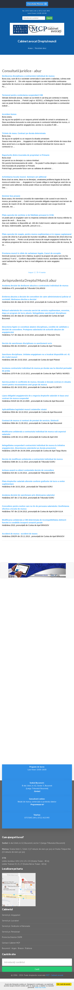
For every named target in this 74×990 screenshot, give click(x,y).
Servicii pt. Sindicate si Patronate (16, 926)
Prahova (28, 948)
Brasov (21, 948)
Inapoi (30, 272)
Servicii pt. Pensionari (11, 931)
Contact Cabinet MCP (11, 943)
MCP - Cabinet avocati (54, 975)
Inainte (43, 272)
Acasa (30, 48)
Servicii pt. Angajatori (11, 915)
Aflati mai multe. (40, 987)
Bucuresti (6, 948)
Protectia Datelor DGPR (12, 937)
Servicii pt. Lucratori (10, 920)
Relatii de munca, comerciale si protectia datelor (37, 802)
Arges (14, 948)
